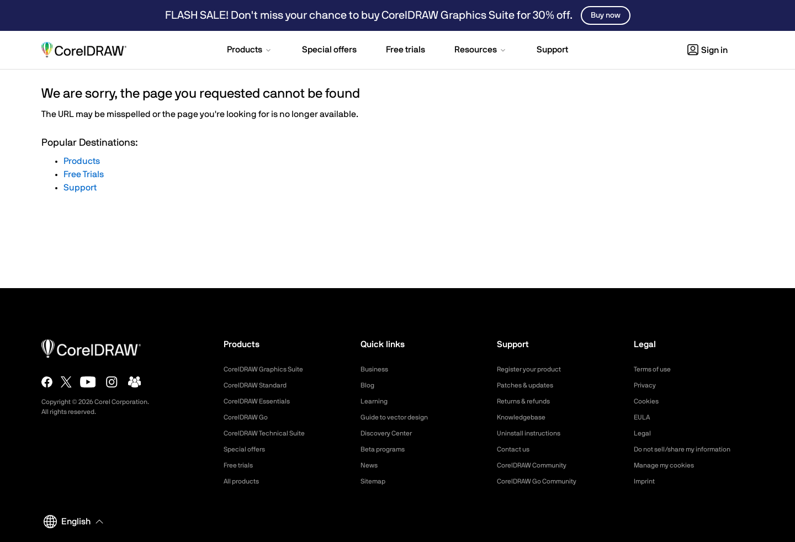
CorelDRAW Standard (261, 385)
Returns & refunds (528, 401)
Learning (376, 401)
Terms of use (656, 369)
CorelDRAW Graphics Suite (270, 369)
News (370, 465)
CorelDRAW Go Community (543, 481)
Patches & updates (530, 385)
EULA (643, 417)
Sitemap (375, 481)
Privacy (646, 385)
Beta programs (386, 449)
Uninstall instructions (533, 433)
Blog (368, 385)
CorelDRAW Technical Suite (271, 433)
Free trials (241, 465)
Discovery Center (391, 433)
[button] (250, 51)
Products (81, 161)
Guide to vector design (400, 417)
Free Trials (83, 174)
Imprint (646, 481)
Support (80, 187)
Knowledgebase (524, 417)
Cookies (648, 401)
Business (376, 369)
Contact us (516, 449)
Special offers (248, 449)
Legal (643, 433)
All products (244, 481)
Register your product (535, 369)
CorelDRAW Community (538, 465)
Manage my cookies (669, 465)
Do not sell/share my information (691, 449)
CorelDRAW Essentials (262, 401)
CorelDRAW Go (249, 417)
